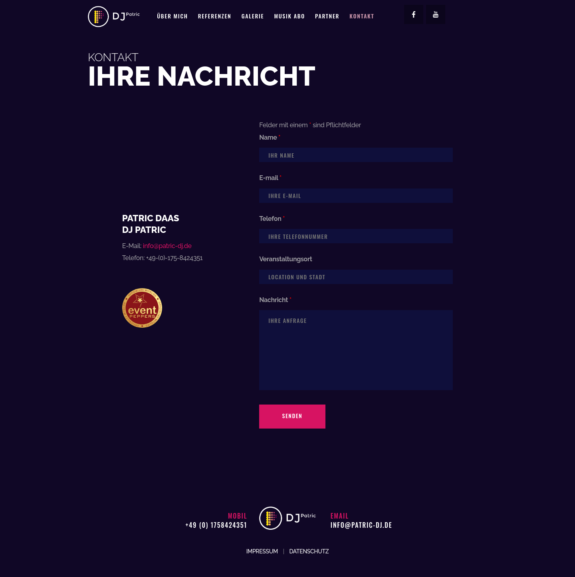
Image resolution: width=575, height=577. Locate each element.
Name (269, 137)
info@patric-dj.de (167, 246)
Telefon (272, 218)
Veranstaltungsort (285, 259)
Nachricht (275, 300)
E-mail (270, 178)
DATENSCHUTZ (309, 551)
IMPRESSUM (262, 551)
